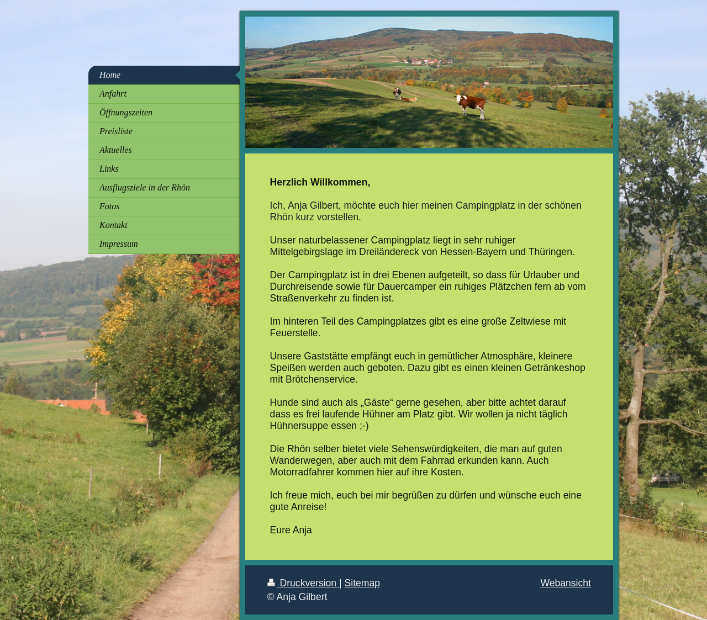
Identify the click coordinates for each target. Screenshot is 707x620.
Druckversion (303, 583)
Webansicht (565, 583)
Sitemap (363, 583)
